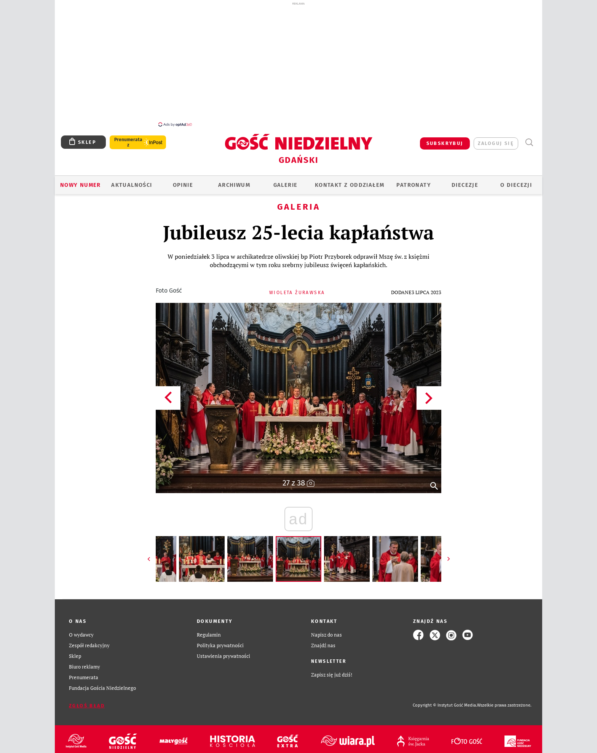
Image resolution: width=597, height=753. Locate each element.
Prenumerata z (128, 142)
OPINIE (183, 184)
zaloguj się (496, 143)
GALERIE (285, 184)
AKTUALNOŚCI (131, 184)
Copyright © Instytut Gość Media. (445, 705)
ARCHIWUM (234, 184)
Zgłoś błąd (87, 705)
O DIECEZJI (516, 184)
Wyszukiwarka (529, 142)
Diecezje (465, 184)
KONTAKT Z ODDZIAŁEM (350, 184)
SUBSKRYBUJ (444, 143)
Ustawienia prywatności (223, 656)
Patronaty (413, 184)
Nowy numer (80, 184)
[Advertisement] (298, 64)
